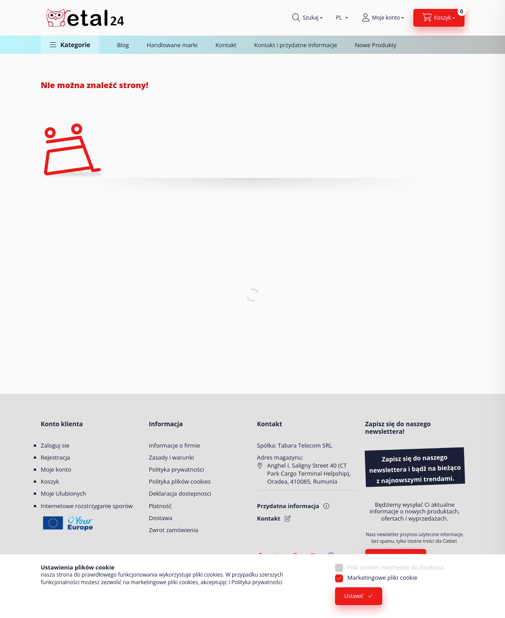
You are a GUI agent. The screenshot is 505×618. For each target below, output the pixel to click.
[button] (70, 45)
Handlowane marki (172, 45)
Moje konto (56, 469)
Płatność (160, 506)
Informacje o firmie (174, 445)
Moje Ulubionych (63, 493)
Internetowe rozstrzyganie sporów (87, 506)
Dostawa (161, 518)
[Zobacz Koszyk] (438, 18)
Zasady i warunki (171, 457)
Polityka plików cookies (180, 481)
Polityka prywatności (176, 469)
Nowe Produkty (375, 45)
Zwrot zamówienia (173, 530)
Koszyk (50, 481)
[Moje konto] (382, 18)
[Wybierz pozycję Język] (340, 17)
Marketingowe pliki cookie (382, 578)
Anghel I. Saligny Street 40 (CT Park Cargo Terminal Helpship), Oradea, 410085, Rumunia (309, 473)
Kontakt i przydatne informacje (295, 45)
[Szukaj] (307, 18)
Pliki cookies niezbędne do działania (395, 568)
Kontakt (225, 45)
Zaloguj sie (55, 445)
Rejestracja (55, 457)
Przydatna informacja (288, 506)
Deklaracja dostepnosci (180, 493)
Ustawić (354, 596)
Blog (123, 45)
